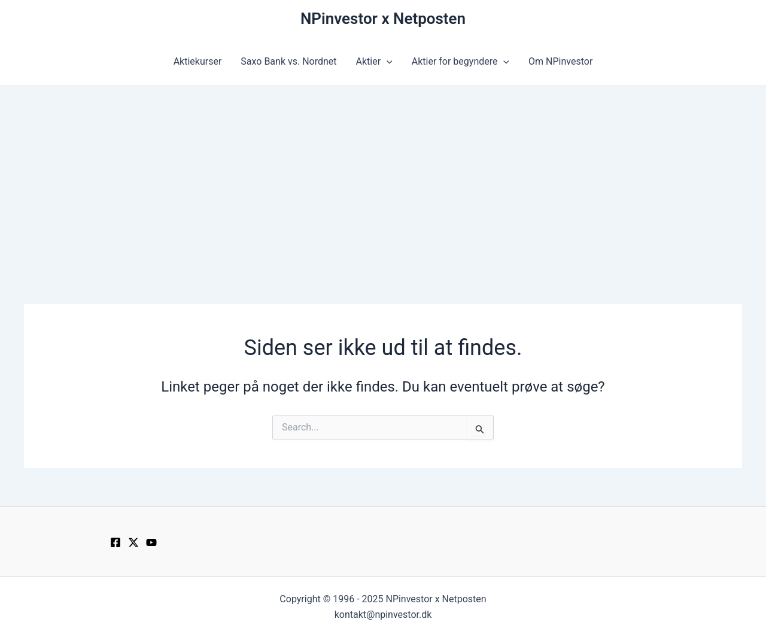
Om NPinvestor (560, 61)
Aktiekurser (198, 61)
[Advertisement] (383, 176)
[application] (387, 62)
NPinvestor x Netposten (383, 19)
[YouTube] (151, 542)
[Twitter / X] (133, 542)
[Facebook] (115, 542)
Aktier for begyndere (460, 62)
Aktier (374, 62)
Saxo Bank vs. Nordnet (288, 61)
